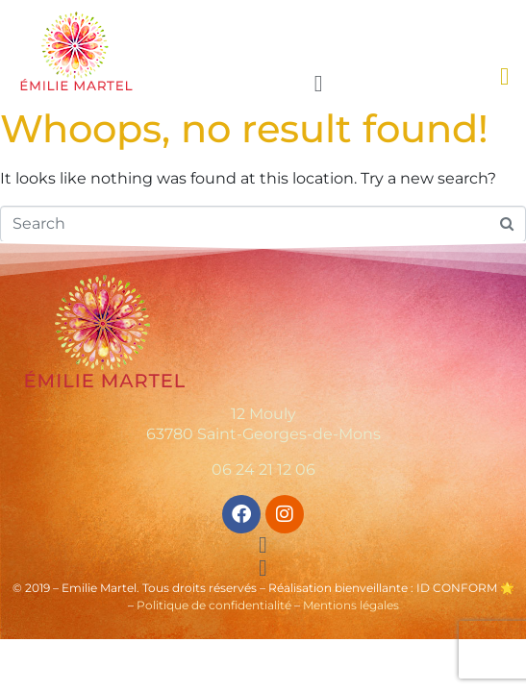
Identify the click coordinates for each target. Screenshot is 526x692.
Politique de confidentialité (214, 605)
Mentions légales (351, 605)
